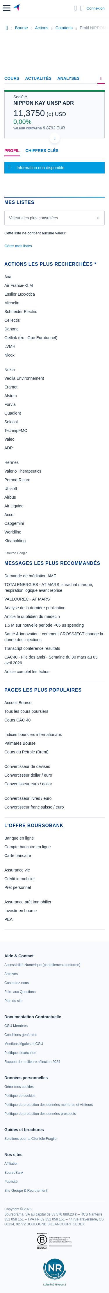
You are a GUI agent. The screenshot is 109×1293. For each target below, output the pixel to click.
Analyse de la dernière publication (34, 607)
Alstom (10, 395)
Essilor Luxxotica (19, 294)
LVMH (9, 346)
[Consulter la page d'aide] (81, 8)
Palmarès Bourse (19, 743)
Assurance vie (17, 870)
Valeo (9, 439)
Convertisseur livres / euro (28, 798)
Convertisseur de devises (27, 766)
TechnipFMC (15, 430)
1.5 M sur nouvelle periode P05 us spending (44, 625)
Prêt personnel (17, 887)
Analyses (68, 78)
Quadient (12, 413)
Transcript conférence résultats (32, 648)
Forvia (10, 404)
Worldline (12, 532)
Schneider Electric (20, 311)
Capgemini (14, 523)
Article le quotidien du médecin (32, 616)
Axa (7, 276)
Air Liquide (14, 506)
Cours (11, 78)
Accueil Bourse (17, 702)
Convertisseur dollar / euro (28, 775)
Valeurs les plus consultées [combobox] (33, 218)
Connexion (96, 8)
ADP (8, 448)
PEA (8, 919)
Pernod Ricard (17, 480)
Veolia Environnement (24, 378)
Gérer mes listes (18, 246)
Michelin (11, 303)
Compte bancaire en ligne (27, 846)
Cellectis (12, 320)
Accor (9, 514)
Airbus (10, 497)
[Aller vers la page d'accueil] (17, 8)
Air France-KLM (18, 285)
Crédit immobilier (19, 878)
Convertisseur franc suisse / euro (34, 807)
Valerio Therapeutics (22, 471)
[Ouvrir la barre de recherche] (75, 8)
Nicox (9, 355)
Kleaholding (15, 540)
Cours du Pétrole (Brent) (26, 752)
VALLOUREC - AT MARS (27, 599)
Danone (11, 329)
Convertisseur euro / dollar (28, 784)
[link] (42, 965)
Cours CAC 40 (17, 720)
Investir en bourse (20, 910)
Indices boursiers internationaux (33, 734)
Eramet (10, 387)
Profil (12, 150)
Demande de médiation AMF (30, 576)
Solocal (11, 421)
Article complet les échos (26, 671)
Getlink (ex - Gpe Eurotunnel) (30, 337)
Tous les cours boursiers (26, 711)
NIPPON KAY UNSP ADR (43, 103)
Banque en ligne (19, 838)
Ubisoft (10, 488)
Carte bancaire (17, 855)
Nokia (9, 369)
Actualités (38, 78)
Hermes (11, 462)
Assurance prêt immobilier (27, 902)
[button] (6, 7)
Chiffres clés (42, 150)
